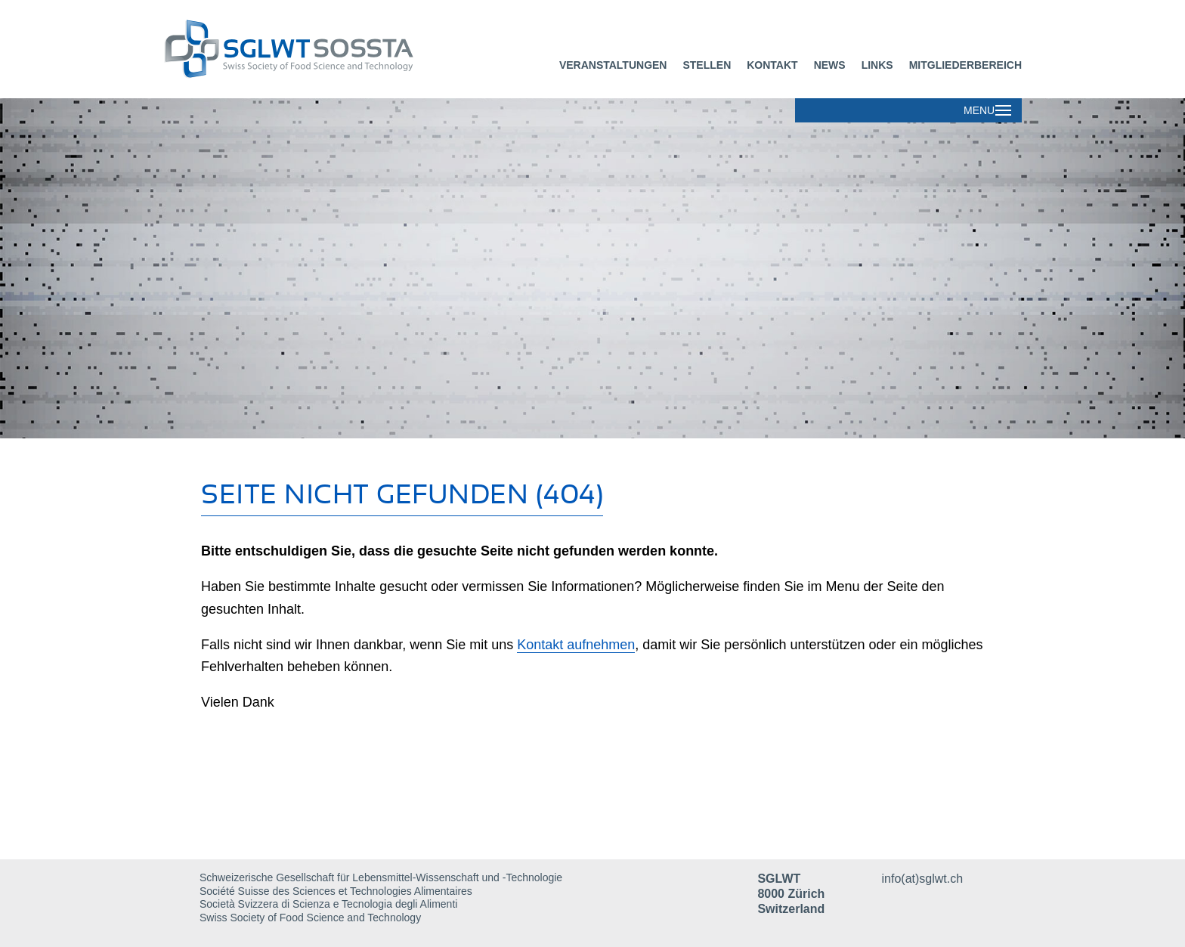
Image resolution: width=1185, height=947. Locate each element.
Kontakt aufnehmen (576, 644)
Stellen (706, 65)
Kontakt (772, 65)
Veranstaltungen (613, 65)
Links (877, 65)
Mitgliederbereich (965, 65)
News (830, 65)
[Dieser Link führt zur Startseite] (352, 49)
